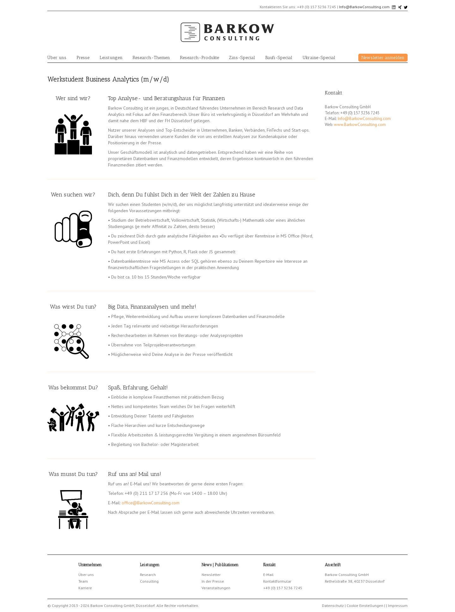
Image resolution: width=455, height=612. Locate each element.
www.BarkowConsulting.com (360, 124)
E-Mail (268, 574)
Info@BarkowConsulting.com (364, 6)
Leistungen (111, 57)
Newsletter (211, 574)
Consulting (149, 581)
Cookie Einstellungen (365, 605)
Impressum (398, 605)
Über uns (56, 57)
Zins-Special (242, 57)
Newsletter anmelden (382, 57)
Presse (82, 57)
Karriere (85, 587)
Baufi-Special (278, 57)
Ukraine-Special (318, 57)
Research (148, 574)
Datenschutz (333, 605)
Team (83, 581)
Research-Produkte (199, 57)
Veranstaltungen (216, 587)
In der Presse (213, 581)
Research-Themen (151, 57)
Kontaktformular (277, 581)
